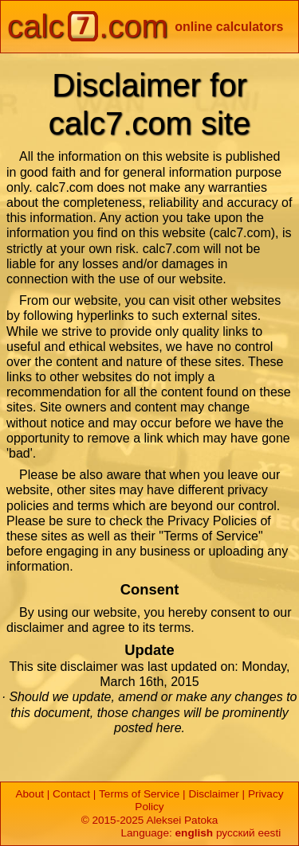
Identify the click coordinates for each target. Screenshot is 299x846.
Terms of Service (139, 794)
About (29, 794)
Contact (71, 794)
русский (235, 833)
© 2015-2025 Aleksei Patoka (149, 820)
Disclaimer (213, 794)
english (194, 833)
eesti (269, 833)
